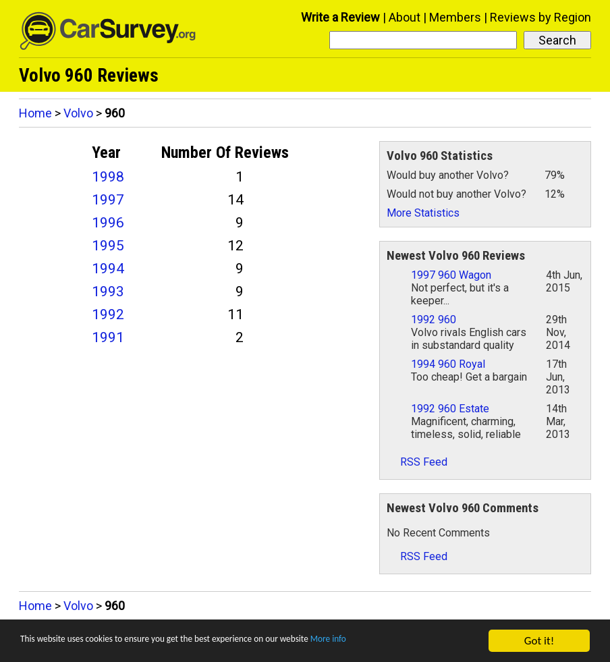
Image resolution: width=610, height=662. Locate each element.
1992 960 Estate (450, 408)
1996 (108, 223)
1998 (108, 177)
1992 (108, 314)
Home (35, 113)
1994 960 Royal (448, 364)
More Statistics (423, 212)
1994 (108, 268)
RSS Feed (417, 462)
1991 (108, 337)
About (404, 17)
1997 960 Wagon (451, 275)
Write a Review (340, 17)
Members (455, 17)
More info (415, 641)
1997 (108, 200)
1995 (108, 246)
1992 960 (433, 319)
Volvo (78, 113)
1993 (108, 291)
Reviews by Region (540, 17)
